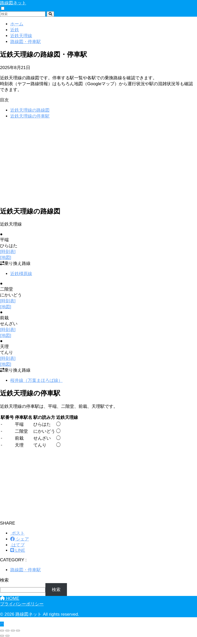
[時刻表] (8, 251)
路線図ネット (13, 3)
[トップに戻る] (2, 624)
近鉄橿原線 (21, 273)
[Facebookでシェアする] (19, 539)
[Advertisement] (98, 159)
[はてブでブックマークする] (17, 545)
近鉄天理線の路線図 (30, 110)
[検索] (50, 14)
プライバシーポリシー (22, 604)
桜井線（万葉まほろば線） (36, 380)
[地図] (5, 257)
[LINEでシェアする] (17, 550)
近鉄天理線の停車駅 (30, 116)
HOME (9, 598)
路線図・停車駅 (25, 569)
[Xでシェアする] (17, 533)
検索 (4, 580)
